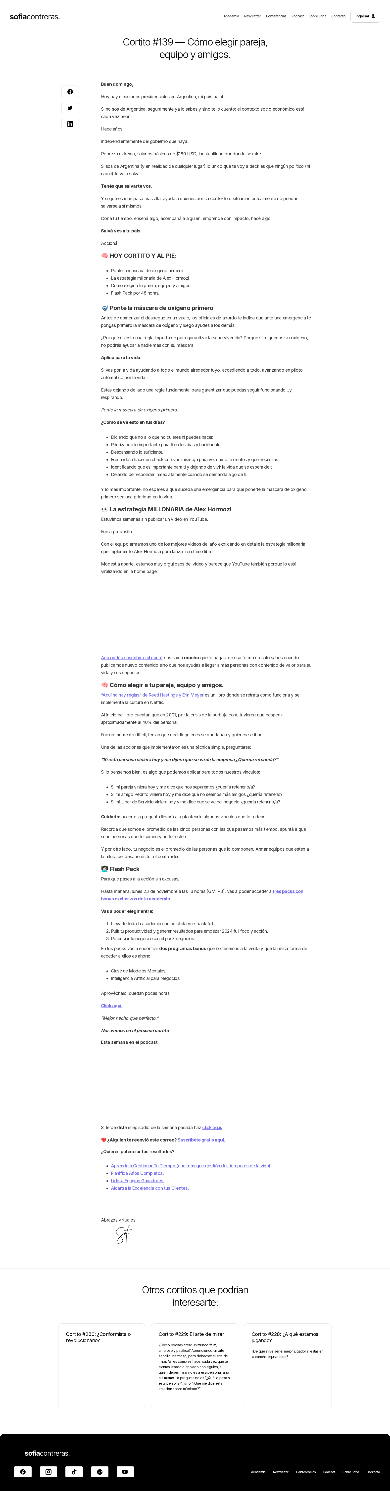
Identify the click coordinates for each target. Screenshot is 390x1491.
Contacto (373, 1472)
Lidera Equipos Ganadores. (138, 1180)
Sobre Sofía (350, 1472)
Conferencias (306, 1472)
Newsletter (281, 1472)
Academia (258, 1472)
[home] (35, 18)
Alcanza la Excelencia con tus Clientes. (150, 1188)
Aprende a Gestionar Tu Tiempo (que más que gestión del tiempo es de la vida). (191, 1165)
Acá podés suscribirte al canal (131, 657)
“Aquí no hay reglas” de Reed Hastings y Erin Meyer (152, 695)
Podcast (329, 1472)
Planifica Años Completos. (137, 1173)
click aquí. (212, 1127)
